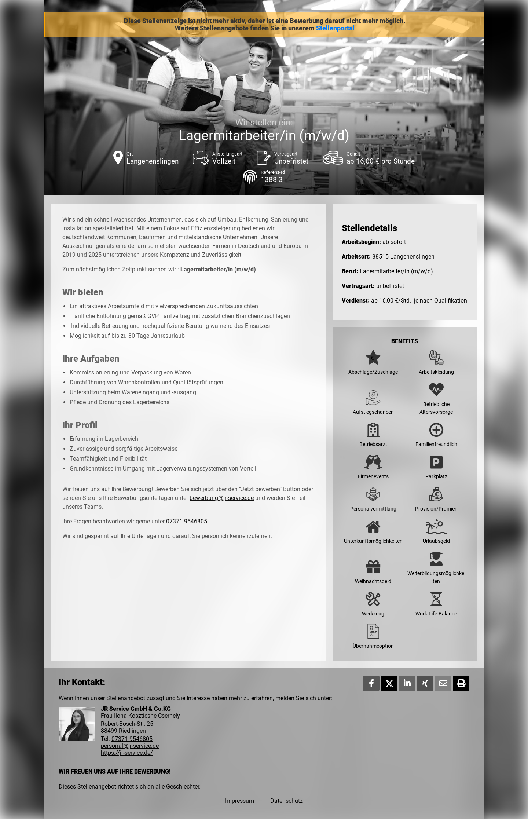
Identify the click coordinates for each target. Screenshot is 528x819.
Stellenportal (335, 28)
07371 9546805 (132, 738)
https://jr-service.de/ (127, 752)
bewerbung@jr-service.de (222, 497)
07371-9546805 (186, 521)
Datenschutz (286, 800)
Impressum (239, 800)
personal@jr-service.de (130, 745)
